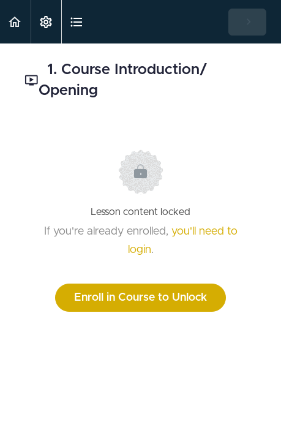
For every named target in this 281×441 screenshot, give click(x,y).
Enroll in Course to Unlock (140, 297)
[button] (15, 21)
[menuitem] (46, 21)
